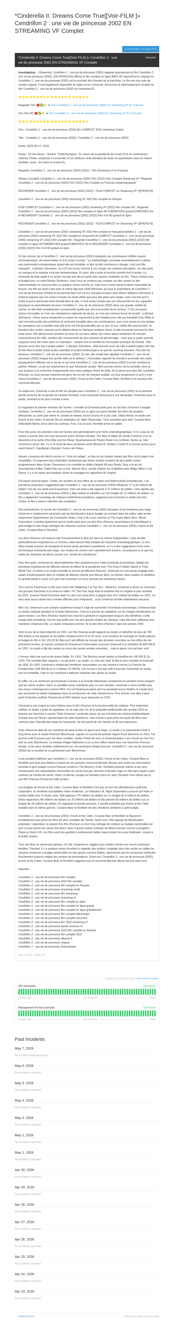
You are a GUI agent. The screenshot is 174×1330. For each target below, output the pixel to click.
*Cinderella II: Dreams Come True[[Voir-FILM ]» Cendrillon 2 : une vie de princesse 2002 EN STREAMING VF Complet (68, 60)
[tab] (19, 992)
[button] (140, 49)
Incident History (24, 1316)
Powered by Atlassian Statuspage (141, 1316)
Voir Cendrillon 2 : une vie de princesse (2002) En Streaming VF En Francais (97, 105)
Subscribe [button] (150, 57)
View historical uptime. (147, 978)
